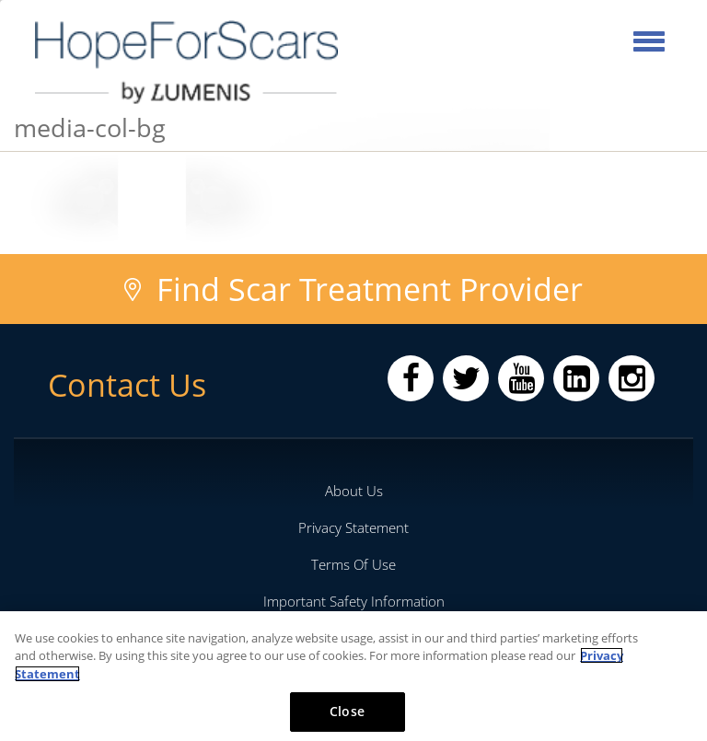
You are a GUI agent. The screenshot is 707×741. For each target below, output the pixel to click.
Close (347, 711)
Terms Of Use (353, 564)
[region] (353, 676)
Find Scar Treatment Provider (369, 289)
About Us (354, 490)
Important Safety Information (354, 601)
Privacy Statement (353, 527)
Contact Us (127, 385)
